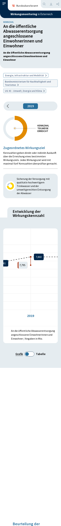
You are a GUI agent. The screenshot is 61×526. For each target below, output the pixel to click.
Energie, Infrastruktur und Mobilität (26, 75)
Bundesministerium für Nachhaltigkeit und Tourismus (28, 83)
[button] (4, 3)
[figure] (30, 277)
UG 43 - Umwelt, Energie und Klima (25, 90)
